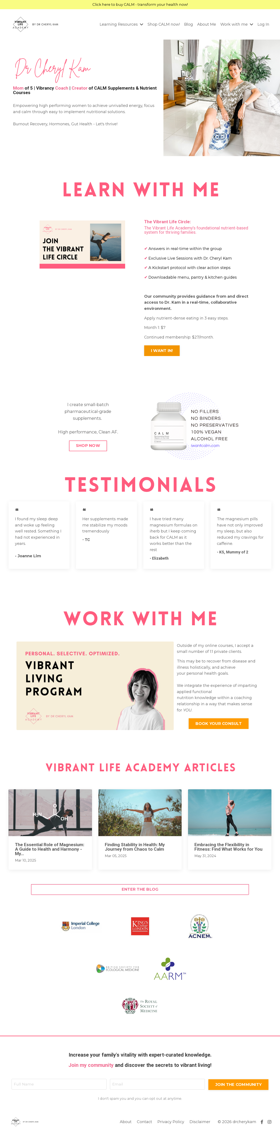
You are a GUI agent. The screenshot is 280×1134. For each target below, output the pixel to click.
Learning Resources (121, 24)
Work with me (236, 24)
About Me (206, 24)
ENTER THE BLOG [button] (140, 890)
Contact (144, 1123)
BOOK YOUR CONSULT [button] (219, 724)
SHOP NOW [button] (88, 446)
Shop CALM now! (163, 24)
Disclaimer (200, 1123)
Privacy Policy (170, 1123)
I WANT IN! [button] (163, 351)
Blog (188, 24)
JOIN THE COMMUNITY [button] (238, 1085)
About (126, 1123)
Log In (263, 24)
